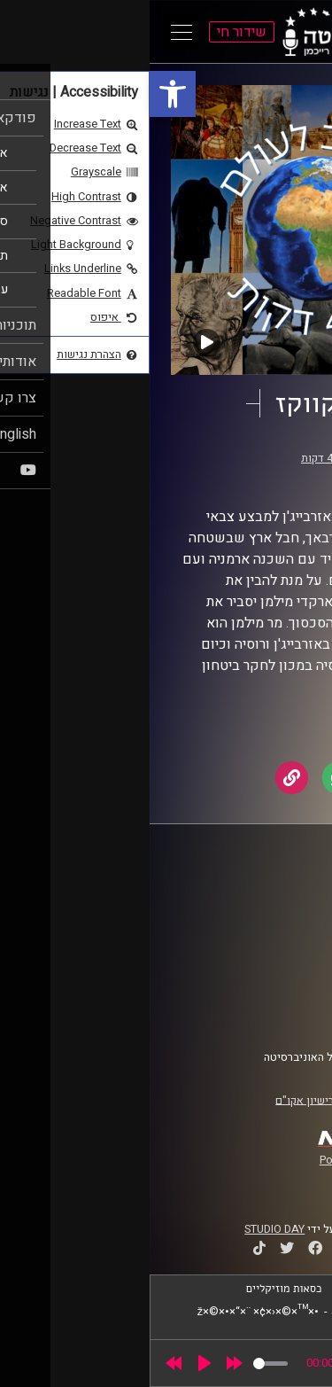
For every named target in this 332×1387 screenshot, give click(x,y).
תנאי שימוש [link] (273, 981)
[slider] (121, 1363)
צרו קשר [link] (282, 1015)
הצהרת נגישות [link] (268, 998)
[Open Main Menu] (32, 32)
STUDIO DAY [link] (125, 1229)
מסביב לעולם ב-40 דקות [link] (207, 458)
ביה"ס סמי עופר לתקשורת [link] (241, 893)
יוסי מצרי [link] (213, 475)
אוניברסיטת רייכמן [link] (257, 910)
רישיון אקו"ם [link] (155, 1100)
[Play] (55, 1363)
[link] (23, 94)
